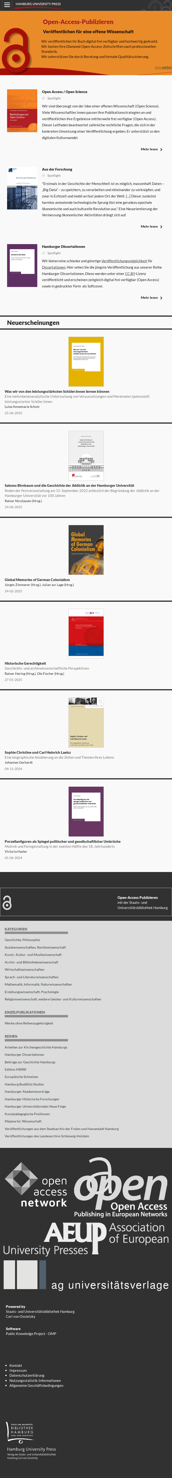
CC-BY (130, 273)
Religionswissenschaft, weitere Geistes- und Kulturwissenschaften (53, 999)
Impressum (18, 1370)
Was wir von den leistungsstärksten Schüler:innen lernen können (86, 396)
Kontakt (15, 1365)
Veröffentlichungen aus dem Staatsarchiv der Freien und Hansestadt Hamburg (62, 1129)
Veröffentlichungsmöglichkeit (124, 261)
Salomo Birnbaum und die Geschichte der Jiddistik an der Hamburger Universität (86, 490)
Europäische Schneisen (21, 1077)
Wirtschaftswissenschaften (24, 969)
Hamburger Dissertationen (24, 1054)
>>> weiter (163, 67)
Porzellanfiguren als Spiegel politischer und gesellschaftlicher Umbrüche (86, 844)
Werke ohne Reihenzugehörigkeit (29, 1023)
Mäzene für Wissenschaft (23, 1121)
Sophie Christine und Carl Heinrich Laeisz (86, 755)
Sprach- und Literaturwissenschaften (32, 977)
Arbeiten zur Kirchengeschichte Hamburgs (36, 1047)
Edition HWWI (15, 1069)
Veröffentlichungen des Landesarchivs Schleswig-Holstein (47, 1136)
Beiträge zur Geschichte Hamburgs (30, 1062)
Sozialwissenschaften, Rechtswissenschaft (35, 947)
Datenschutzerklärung (26, 1375)
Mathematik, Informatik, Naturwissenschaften (38, 984)
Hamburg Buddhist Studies (24, 1084)
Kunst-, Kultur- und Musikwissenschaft (33, 955)
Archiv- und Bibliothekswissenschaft (31, 962)
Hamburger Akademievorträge (27, 1091)
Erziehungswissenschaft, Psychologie (32, 992)
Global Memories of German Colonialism (37, 579)
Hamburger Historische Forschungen (32, 1099)
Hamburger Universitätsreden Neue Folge (35, 1106)
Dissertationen (53, 267)
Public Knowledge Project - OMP (31, 1333)
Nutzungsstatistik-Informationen (35, 1380)
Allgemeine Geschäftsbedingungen (36, 1385)
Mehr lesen (149, 149)
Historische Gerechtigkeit (86, 666)
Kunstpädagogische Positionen (27, 1114)
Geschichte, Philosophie (22, 940)
